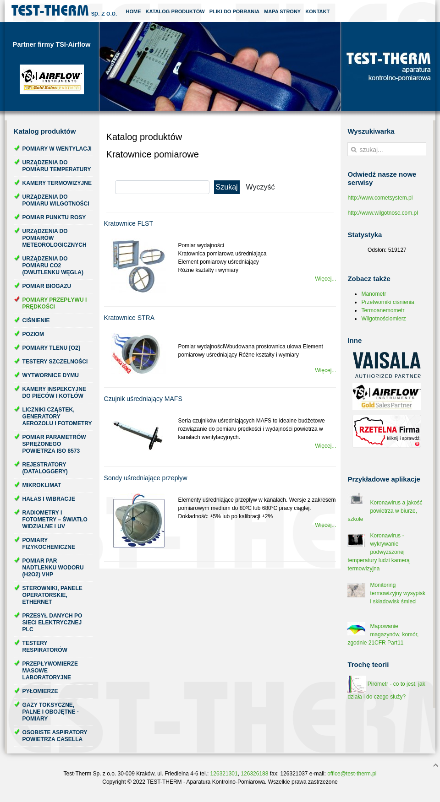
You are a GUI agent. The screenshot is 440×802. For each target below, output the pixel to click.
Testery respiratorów (44, 646)
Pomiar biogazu (47, 286)
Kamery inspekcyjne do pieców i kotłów (54, 392)
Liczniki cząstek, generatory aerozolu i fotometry (57, 416)
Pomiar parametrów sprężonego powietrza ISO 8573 (54, 444)
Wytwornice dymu (50, 375)
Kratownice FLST (128, 223)
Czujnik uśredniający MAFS (143, 398)
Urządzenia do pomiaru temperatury (56, 166)
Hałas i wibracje (48, 499)
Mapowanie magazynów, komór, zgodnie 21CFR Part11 (382, 634)
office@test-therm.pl (351, 773)
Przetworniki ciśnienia (387, 302)
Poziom (33, 334)
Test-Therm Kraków (64, 11)
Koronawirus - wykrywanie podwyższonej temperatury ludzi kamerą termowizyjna (378, 552)
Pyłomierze (40, 691)
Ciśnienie (36, 320)
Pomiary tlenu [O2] (51, 348)
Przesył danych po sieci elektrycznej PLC (52, 622)
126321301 (224, 773)
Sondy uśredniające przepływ (145, 478)
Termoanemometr (382, 310)
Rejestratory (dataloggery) (45, 468)
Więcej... (325, 279)
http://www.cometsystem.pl (379, 198)
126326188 (254, 773)
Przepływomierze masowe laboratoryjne (50, 671)
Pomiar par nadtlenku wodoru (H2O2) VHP (53, 568)
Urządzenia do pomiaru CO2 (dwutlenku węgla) (52, 265)
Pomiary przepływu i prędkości (54, 303)
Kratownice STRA (129, 317)
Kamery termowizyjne (57, 183)
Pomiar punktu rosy (54, 217)
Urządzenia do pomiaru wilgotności (55, 200)
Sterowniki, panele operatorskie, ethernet (52, 595)
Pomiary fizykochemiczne (48, 543)
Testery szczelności (55, 361)
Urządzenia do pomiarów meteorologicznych (54, 238)
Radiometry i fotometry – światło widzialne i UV (55, 519)
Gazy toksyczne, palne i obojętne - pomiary (50, 712)
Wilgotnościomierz (383, 318)
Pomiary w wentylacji (57, 149)
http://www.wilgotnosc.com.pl (382, 213)
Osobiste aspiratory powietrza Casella (55, 735)
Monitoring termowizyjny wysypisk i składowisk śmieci (397, 593)
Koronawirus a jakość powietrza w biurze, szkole (384, 510)
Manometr (373, 294)
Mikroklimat (41, 485)
